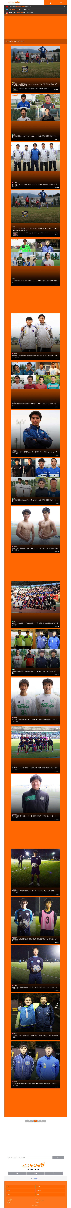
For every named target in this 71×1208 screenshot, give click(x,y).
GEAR (8, 1190)
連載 (38, 1194)
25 (29, 1121)
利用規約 (8, 1202)
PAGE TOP (35, 1178)
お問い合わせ (9, 1200)
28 (38, 1121)
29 (41, 1121)
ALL (8, 1186)
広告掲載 (37, 1199)
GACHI (38, 1186)
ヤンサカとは (9, 1199)
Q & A (8, 1194)
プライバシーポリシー (40, 1200)
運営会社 (37, 1202)
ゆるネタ (39, 1190)
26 (32, 1121)
